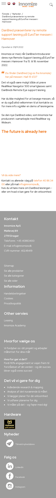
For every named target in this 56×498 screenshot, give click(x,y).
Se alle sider (11, 280)
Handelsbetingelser (15, 293)
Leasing (8, 320)
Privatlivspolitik (12, 303)
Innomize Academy (15, 325)
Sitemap (9, 265)
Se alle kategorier (14, 275)
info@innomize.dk (29, 184)
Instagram (20, 487)
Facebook (20, 477)
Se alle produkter (13, 270)
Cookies (8, 298)
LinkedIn (19, 467)
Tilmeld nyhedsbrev (25, 444)
